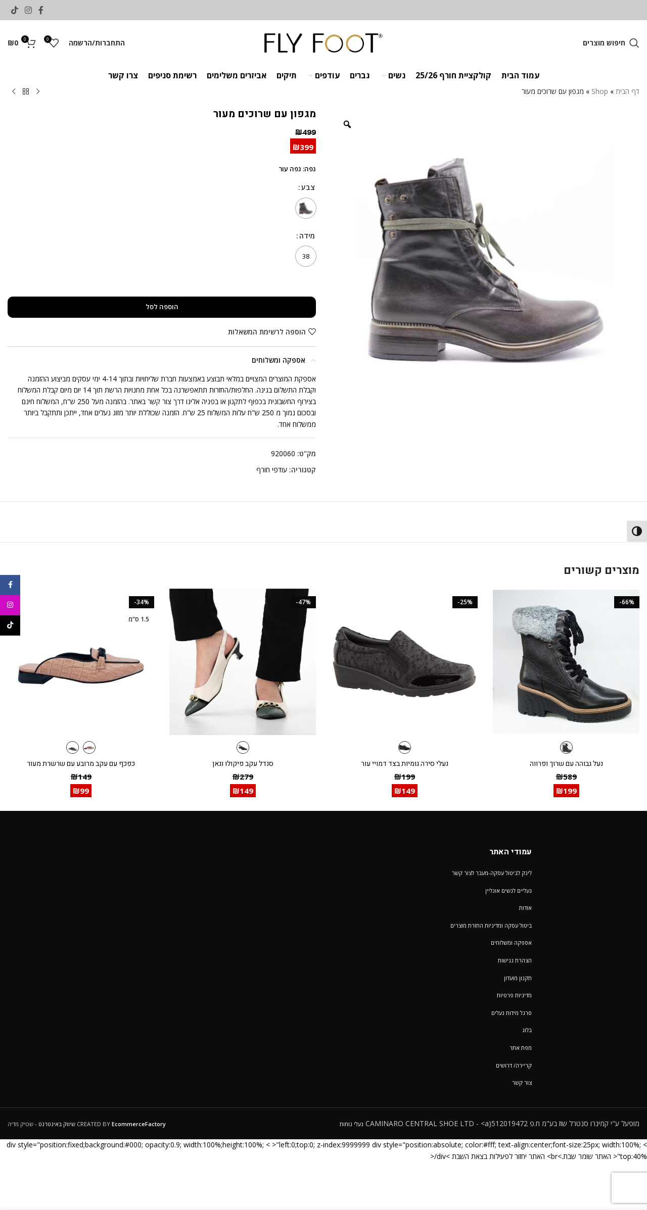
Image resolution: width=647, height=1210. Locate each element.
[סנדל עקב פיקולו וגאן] (242, 662)
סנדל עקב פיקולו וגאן (242, 763)
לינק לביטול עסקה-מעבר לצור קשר (492, 873)
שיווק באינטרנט (56, 1124)
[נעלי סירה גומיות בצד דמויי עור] (404, 662)
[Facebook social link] (41, 10)
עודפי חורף (271, 469)
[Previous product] (38, 92)
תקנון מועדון (518, 978)
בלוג (527, 1030)
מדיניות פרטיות (514, 995)
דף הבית (627, 91)
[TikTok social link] (14, 10)
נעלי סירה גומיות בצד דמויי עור (404, 763)
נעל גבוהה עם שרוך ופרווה (566, 763)
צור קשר (522, 1082)
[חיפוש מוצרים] (611, 43)
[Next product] (14, 92)
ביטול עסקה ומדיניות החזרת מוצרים (491, 925)
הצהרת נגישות (515, 960)
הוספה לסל (162, 306)
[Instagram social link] (28, 10)
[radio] (306, 208)
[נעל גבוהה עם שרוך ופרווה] (566, 662)
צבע (308, 187)
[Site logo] (324, 42)
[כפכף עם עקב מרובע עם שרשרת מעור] (81, 662)
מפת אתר (521, 1047)
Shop (599, 91)
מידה (307, 235)
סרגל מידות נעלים (511, 1013)
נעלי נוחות (351, 1124)
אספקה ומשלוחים (511, 942)
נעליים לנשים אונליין (508, 890)
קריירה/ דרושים (514, 1065)
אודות (525, 907)
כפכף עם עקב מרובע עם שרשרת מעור (81, 763)
